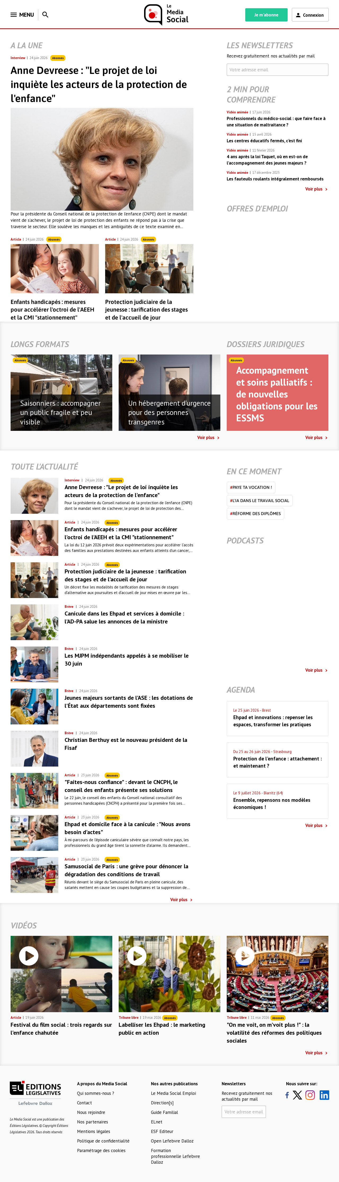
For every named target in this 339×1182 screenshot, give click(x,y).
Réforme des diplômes (255, 513)
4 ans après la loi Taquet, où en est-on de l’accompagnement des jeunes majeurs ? (267, 160)
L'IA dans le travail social (259, 500)
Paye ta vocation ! (251, 487)
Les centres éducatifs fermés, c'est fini (264, 141)
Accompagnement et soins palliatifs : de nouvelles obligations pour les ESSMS (277, 394)
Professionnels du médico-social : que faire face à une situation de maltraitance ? (276, 122)
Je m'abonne (266, 15)
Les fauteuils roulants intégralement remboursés (275, 179)
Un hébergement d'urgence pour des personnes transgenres (169, 413)
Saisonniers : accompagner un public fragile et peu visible (60, 413)
